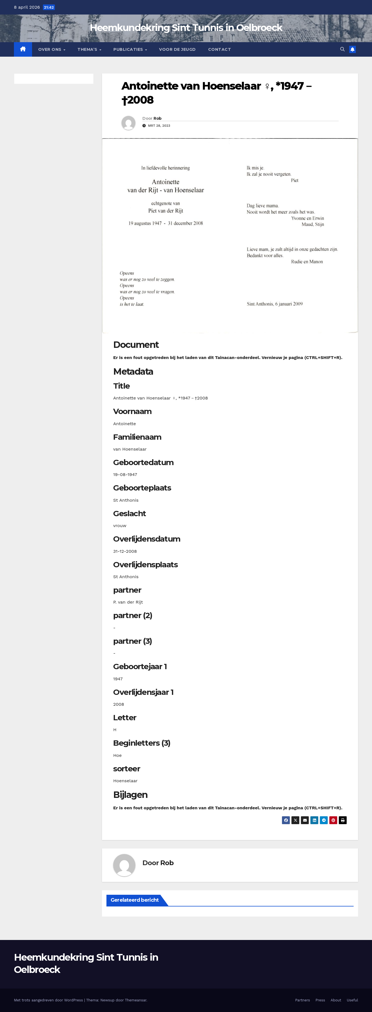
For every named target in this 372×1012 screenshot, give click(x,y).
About (336, 1000)
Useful (352, 1000)
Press (320, 1000)
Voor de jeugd (177, 49)
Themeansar (135, 1000)
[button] (342, 49)
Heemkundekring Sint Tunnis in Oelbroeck (186, 28)
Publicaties (128, 49)
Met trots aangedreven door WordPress (49, 1000)
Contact (219, 49)
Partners (302, 1000)
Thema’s (88, 49)
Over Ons (50, 49)
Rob (157, 118)
